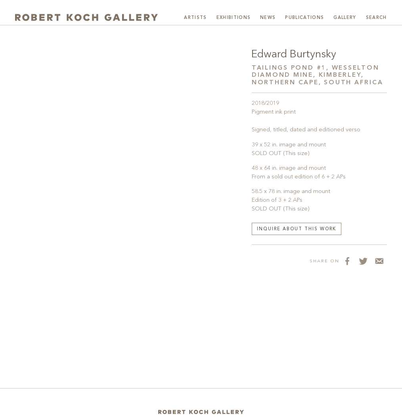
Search (376, 18)
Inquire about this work (296, 229)
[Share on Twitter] (363, 260)
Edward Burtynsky (293, 54)
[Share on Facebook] (347, 260)
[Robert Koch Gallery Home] (86, 17)
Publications (304, 18)
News (268, 18)
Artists (195, 18)
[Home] (201, 412)
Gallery (344, 18)
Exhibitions (233, 18)
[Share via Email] (379, 260)
